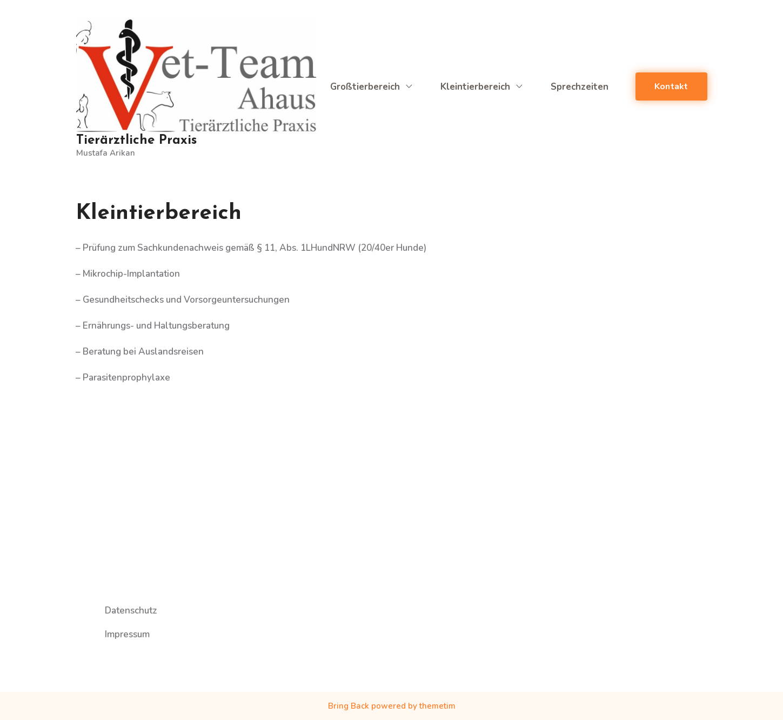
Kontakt (671, 86)
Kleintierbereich (482, 87)
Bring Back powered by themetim (392, 706)
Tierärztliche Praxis (136, 140)
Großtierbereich (371, 87)
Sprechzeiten (579, 87)
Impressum (127, 641)
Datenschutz (131, 617)
